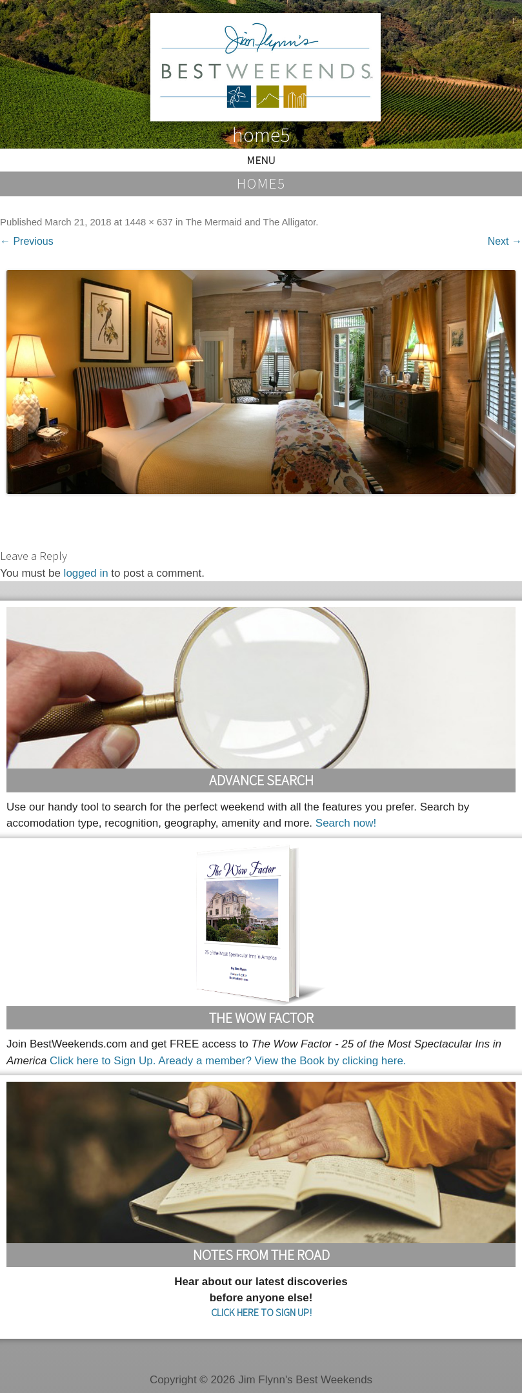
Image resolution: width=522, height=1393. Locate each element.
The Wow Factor (261, 1017)
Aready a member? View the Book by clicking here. (282, 1061)
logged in (86, 573)
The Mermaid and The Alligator (250, 222)
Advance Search (261, 780)
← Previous (27, 241)
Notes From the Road (261, 1254)
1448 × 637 (149, 222)
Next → (505, 241)
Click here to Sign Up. (103, 1061)
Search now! (346, 823)
